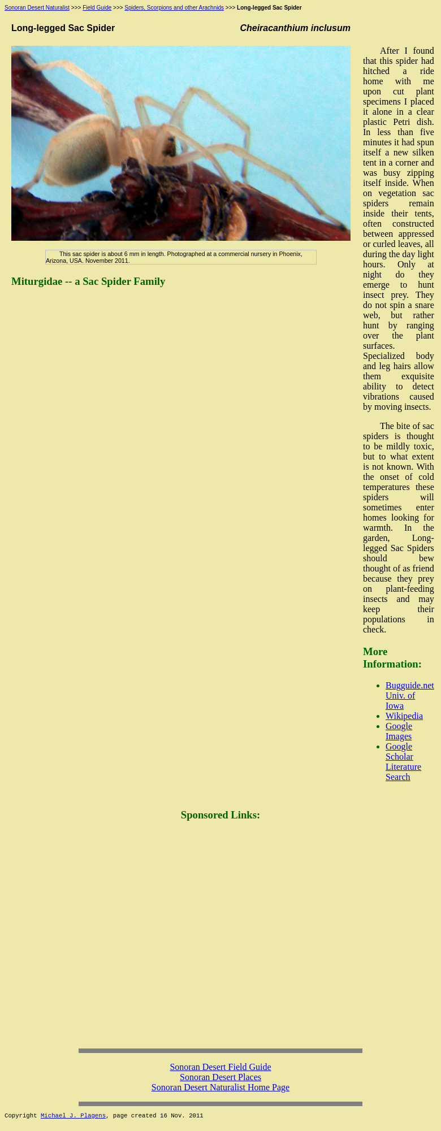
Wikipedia (404, 716)
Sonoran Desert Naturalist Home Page (220, 1087)
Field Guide (97, 8)
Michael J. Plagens (73, 1115)
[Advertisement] (106, 938)
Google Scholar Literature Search (403, 762)
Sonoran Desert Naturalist (37, 8)
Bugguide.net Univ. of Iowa (410, 695)
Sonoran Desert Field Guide (220, 1067)
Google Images (399, 731)
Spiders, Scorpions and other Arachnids (174, 8)
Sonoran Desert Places (220, 1077)
